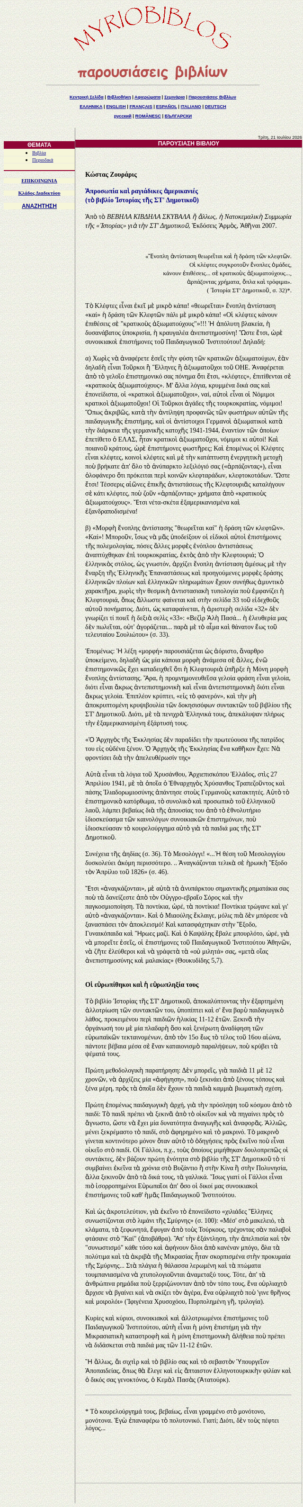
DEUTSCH (215, 106)
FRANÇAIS (140, 106)
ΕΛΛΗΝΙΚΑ (91, 106)
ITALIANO (191, 106)
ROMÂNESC (148, 116)
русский (123, 116)
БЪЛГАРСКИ (178, 116)
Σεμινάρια (174, 97)
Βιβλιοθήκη (119, 97)
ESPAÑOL (166, 106)
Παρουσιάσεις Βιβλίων (212, 97)
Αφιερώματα (147, 97)
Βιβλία (39, 152)
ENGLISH (115, 106)
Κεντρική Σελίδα (87, 97)
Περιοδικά (42, 159)
